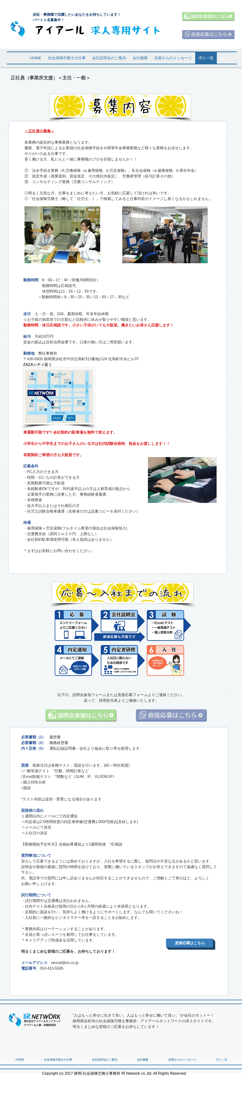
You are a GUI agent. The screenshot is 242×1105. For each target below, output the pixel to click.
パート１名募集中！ (48, 20)
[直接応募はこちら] (189, 943)
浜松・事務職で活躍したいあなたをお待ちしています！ (78, 14)
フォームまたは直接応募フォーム (119, 695)
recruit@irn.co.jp (65, 963)
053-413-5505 (51, 968)
